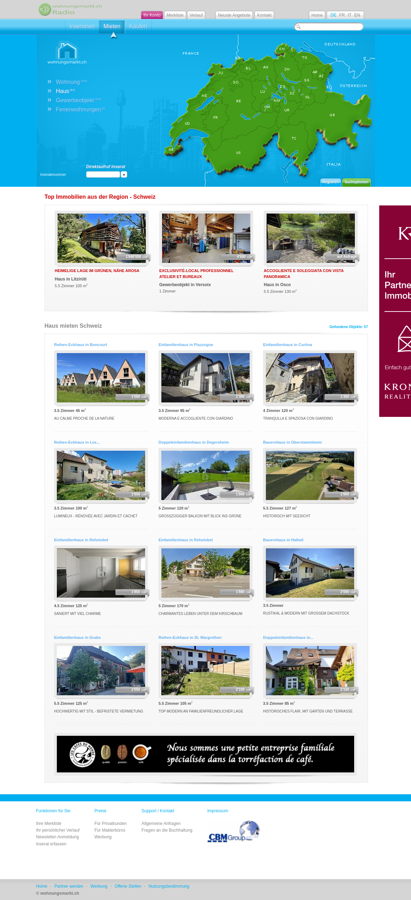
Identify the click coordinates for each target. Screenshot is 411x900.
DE (333, 15)
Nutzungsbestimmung (168, 886)
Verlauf (196, 15)
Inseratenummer (53, 175)
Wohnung (71, 82)
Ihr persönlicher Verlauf (57, 830)
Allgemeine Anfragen (161, 823)
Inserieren (82, 26)
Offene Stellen (128, 886)
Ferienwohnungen (80, 109)
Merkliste (175, 15)
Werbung (102, 836)
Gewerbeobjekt (78, 100)
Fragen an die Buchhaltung (167, 830)
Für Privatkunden (110, 823)
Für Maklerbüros (109, 830)
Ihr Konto (152, 15)
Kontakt (264, 15)
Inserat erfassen (51, 844)
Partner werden (68, 886)
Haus (65, 91)
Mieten (111, 28)
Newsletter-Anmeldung (57, 836)
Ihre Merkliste (48, 823)
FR (342, 15)
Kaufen (138, 26)
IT (350, 15)
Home (317, 15)
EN (357, 15)
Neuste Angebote (234, 15)
